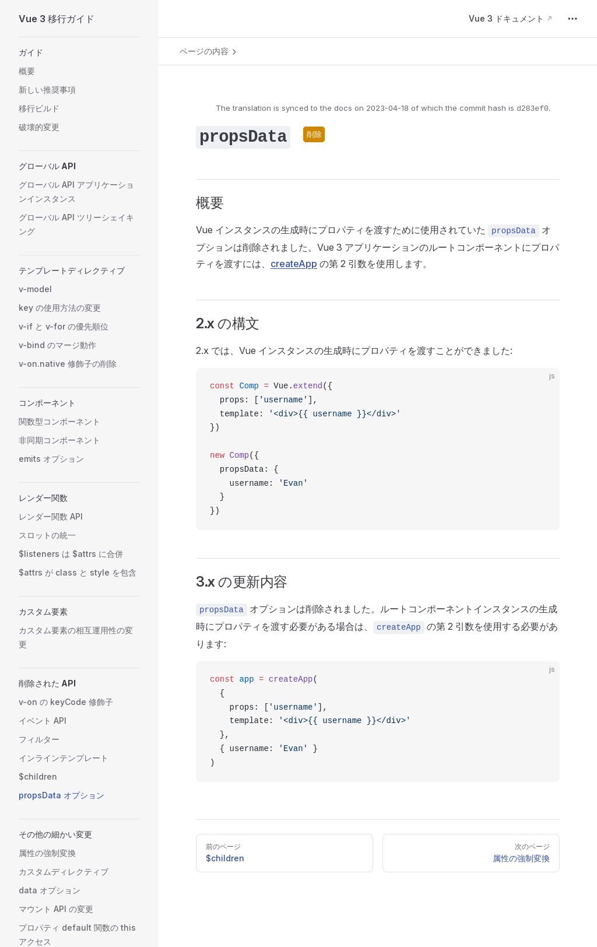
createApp (294, 263)
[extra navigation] (572, 18)
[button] (79, 52)
